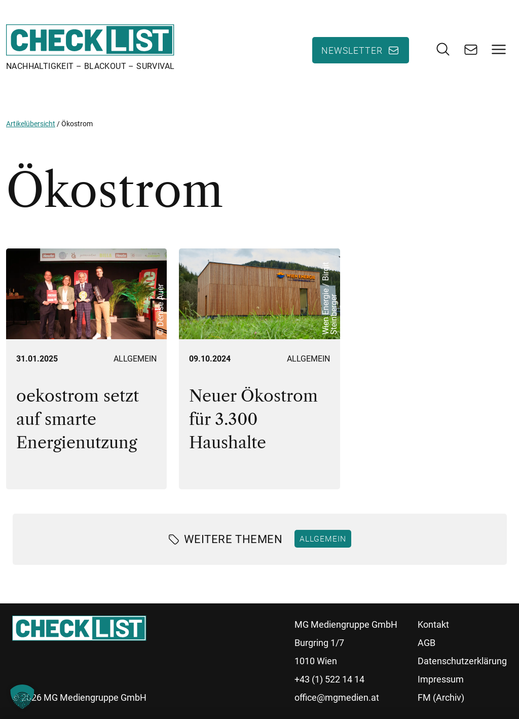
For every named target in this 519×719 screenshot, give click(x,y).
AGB (426, 642)
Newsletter (352, 50)
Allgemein (135, 359)
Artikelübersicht (30, 124)
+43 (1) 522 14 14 (329, 679)
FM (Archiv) (441, 697)
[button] (22, 696)
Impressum (441, 679)
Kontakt (433, 624)
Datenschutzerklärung (462, 661)
